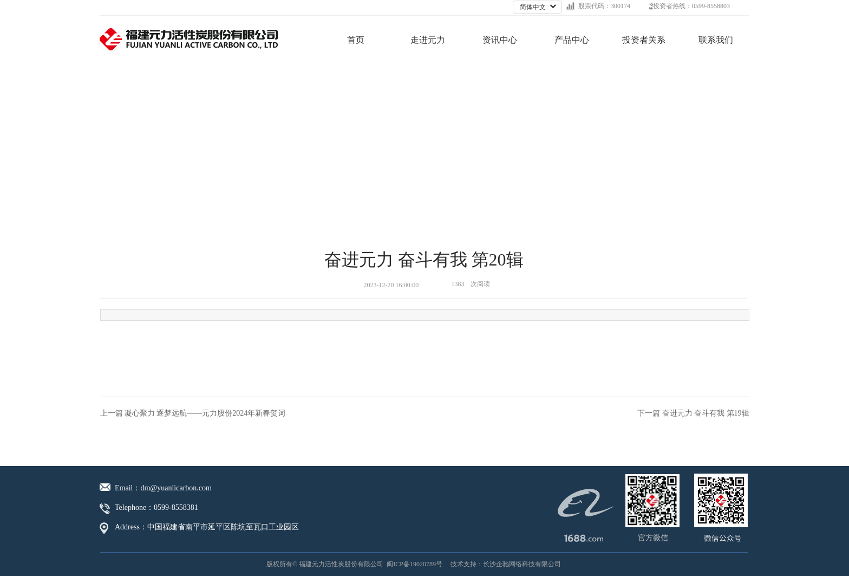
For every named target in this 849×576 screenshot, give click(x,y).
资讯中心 (499, 39)
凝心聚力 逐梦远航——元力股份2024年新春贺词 (205, 413)
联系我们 (715, 39)
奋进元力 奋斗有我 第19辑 (705, 413)
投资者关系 (643, 39)
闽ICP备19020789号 (414, 564)
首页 (355, 39)
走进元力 (427, 39)
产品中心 (571, 39)
